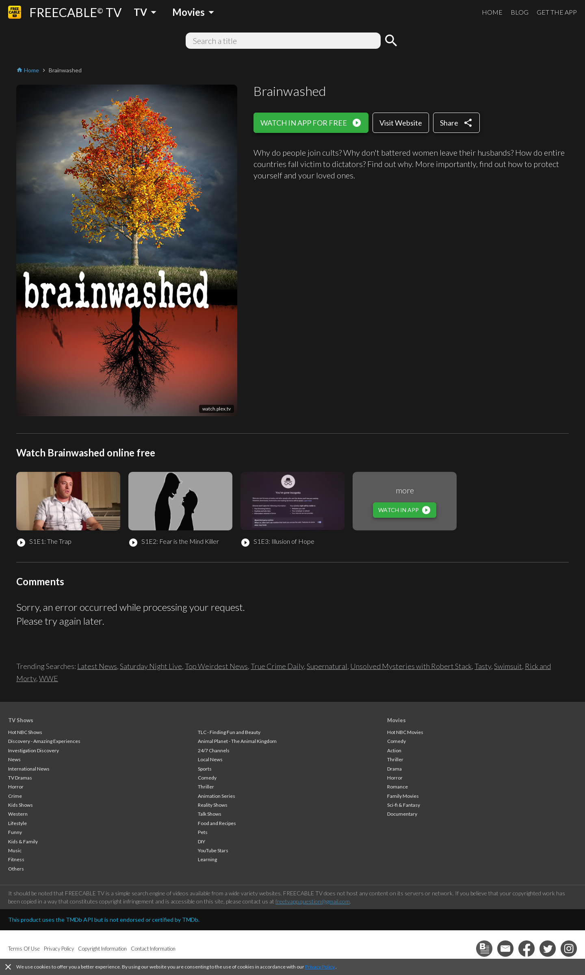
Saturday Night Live (151, 666)
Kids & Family (23, 841)
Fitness (16, 859)
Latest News (97, 666)
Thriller (206, 787)
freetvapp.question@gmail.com (312, 901)
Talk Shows (209, 814)
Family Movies (403, 796)
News (14, 759)
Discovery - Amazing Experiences (44, 741)
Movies (396, 720)
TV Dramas (20, 778)
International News (29, 769)
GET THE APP (557, 12)
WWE (48, 678)
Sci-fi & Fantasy (403, 805)
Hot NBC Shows (25, 732)
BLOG (520, 12)
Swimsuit (508, 666)
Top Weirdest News (216, 666)
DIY (201, 841)
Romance (397, 787)
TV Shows (20, 720)
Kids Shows (20, 805)
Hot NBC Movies (405, 732)
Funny (15, 832)
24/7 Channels (214, 750)
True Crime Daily (277, 666)
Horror (16, 787)
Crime (15, 796)
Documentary (402, 814)
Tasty (482, 666)
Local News (210, 759)
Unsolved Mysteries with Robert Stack (411, 666)
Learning (207, 859)
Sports (205, 769)
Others (16, 869)
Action (394, 750)
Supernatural (327, 666)
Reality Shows (213, 805)
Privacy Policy (320, 967)
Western (18, 814)
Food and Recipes (217, 823)
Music (15, 850)
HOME (492, 12)
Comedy (207, 778)
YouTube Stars (213, 850)
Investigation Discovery (33, 750)
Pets (203, 832)
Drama (394, 769)
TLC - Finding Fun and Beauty (229, 732)
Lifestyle (17, 823)
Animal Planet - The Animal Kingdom (237, 741)
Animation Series (216, 796)
